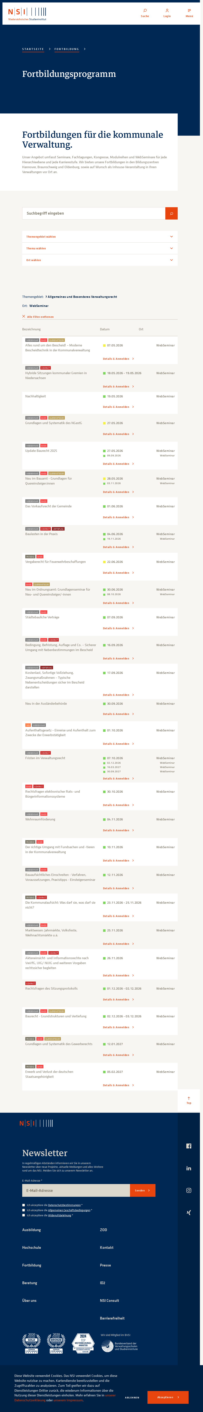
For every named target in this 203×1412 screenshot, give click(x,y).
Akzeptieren (165, 1397)
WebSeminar (38, 305)
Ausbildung (32, 1229)
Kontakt (107, 1247)
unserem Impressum (68, 1400)
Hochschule (32, 1247)
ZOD (103, 1229)
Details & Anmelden (116, 359)
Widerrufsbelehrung (59, 1215)
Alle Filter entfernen (40, 317)
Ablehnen (132, 1397)
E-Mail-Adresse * (32, 1180)
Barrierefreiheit (113, 1318)
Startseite (33, 49)
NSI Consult (110, 1300)
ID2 (103, 1282)
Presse (106, 1264)
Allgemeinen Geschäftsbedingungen (69, 1209)
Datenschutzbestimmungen (64, 1204)
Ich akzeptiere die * (55, 1204)
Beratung (30, 1282)
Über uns (30, 1300)
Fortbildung (67, 49)
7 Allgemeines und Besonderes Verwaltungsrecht (81, 296)
